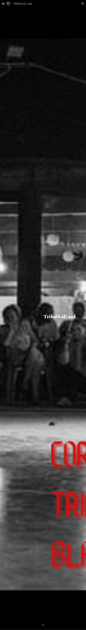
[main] (43, 315)
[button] (3, 3)
